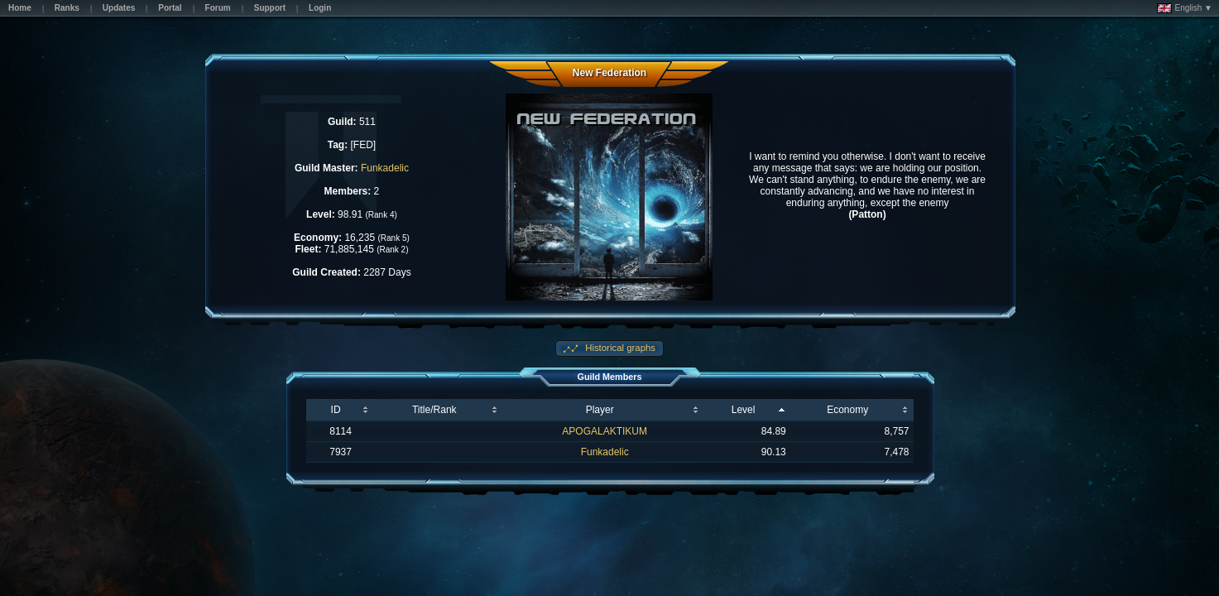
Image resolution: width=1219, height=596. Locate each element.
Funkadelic (385, 168)
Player (600, 410)
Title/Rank (434, 410)
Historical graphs (619, 348)
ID (336, 410)
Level (744, 410)
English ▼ (1184, 8)
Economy (847, 410)
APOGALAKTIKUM (604, 431)
